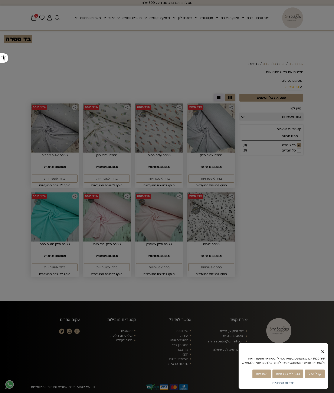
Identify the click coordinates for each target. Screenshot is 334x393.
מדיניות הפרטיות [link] (285, 383)
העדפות (263, 373)
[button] (4, 58)
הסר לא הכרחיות (290, 373)
